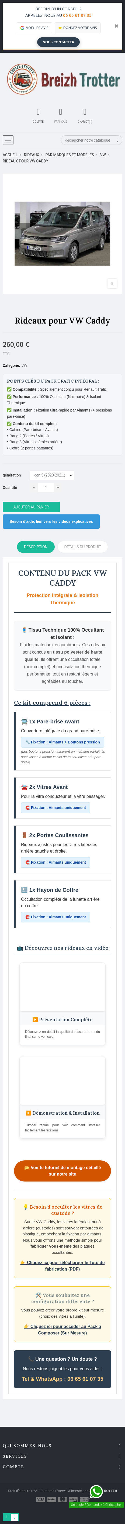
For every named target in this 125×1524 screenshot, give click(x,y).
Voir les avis (34, 27)
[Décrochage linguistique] (60, 115)
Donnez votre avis (77, 27)
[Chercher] (91, 140)
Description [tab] (36, 547)
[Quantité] (46, 487)
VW (24, 365)
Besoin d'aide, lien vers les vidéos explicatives (51, 521)
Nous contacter (58, 42)
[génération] (52, 475)
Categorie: (11, 365)
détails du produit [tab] (82, 547)
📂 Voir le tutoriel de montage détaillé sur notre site (62, 1170)
